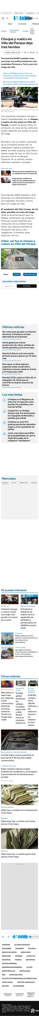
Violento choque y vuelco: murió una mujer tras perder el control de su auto (9, 614)
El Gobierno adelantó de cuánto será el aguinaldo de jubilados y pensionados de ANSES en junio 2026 (28, 618)
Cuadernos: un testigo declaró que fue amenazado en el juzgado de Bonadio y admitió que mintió (21, 414)
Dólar (10, 24)
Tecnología (24, 971)
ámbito (3, 31)
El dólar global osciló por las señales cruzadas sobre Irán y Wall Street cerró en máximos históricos (21, 708)
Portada (6, 945)
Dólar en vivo (19, 13)
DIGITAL (8, 995)
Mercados (25, 952)
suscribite (29, 18)
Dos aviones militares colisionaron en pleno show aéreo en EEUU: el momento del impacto (20, 83)
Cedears (34, 482)
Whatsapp (30, 937)
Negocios (6, 956)
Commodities (23, 482)
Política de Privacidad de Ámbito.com (19, 978)
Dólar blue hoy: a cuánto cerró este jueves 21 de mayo (18, 822)
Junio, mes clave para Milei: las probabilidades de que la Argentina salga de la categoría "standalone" (21, 437)
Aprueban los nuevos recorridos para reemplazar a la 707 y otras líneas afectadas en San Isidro (26, 653)
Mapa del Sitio (16, 975)
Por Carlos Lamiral (7, 781)
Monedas (5, 482)
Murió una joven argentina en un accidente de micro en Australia (24, 172)
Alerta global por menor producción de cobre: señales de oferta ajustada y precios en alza (18, 345)
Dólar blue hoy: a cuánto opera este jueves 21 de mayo (18, 855)
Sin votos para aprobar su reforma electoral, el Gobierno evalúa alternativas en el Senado (19, 334)
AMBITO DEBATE (31, 994)
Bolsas (13, 482)
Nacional (6, 960)
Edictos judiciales (26, 982)
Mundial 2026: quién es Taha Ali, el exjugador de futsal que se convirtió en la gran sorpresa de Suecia (19, 381)
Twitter (3, 937)
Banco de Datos (9, 952)
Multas (5, 986)
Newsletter (32, 937)
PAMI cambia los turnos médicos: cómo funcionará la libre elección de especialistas (26, 639)
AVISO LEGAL (7, 982)
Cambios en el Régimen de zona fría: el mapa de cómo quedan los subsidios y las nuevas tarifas (21, 403)
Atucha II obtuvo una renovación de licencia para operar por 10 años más (19, 356)
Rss (3, 975)
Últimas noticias (22, 945)
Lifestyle (30, 956)
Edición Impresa (9, 963)
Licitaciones (18, 986)
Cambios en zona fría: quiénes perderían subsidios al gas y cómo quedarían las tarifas (22, 426)
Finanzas (19, 948)
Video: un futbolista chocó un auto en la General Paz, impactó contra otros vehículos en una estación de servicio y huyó (19, 75)
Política (32, 948)
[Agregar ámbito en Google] (12, 52)
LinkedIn (19, 937)
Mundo (18, 960)
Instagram (13, 937)
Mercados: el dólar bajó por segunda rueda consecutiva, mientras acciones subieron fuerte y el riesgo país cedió (19, 368)
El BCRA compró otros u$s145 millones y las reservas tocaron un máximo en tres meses (33, 710)
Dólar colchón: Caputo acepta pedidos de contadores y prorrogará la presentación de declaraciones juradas (19, 773)
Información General (14, 31)
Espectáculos (8, 971)
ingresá (36, 18)
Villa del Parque (30, 274)
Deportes (30, 960)
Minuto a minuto (8, 689)
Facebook (8, 937)
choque (25, 31)
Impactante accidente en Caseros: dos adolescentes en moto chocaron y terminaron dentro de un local (23, 181)
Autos (29, 967)
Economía (22, 24)
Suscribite (27, 286)
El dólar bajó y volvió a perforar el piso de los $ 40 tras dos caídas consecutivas (17, 758)
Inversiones (30, 13)
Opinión (18, 956)
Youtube (25, 937)
